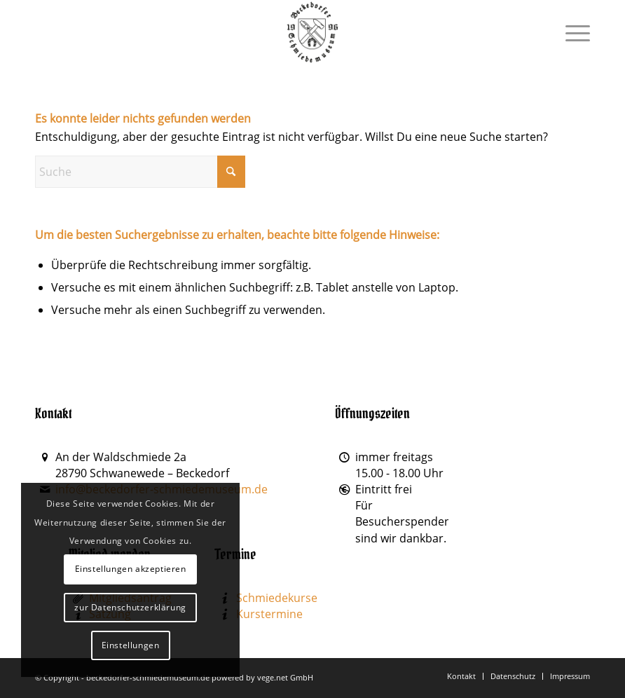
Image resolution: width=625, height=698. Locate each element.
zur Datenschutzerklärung (130, 607)
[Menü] (570, 32)
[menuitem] (570, 32)
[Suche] (140, 172)
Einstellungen (131, 645)
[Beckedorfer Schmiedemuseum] (312, 32)
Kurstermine (269, 614)
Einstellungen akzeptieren (130, 569)
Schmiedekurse (276, 597)
